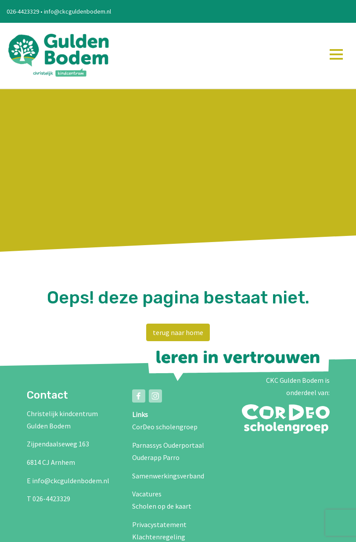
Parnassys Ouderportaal (168, 445)
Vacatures (147, 493)
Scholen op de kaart (161, 506)
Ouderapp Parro (156, 457)
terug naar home (178, 332)
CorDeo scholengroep (165, 426)
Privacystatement (159, 524)
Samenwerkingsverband (168, 475)
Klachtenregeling (158, 536)
